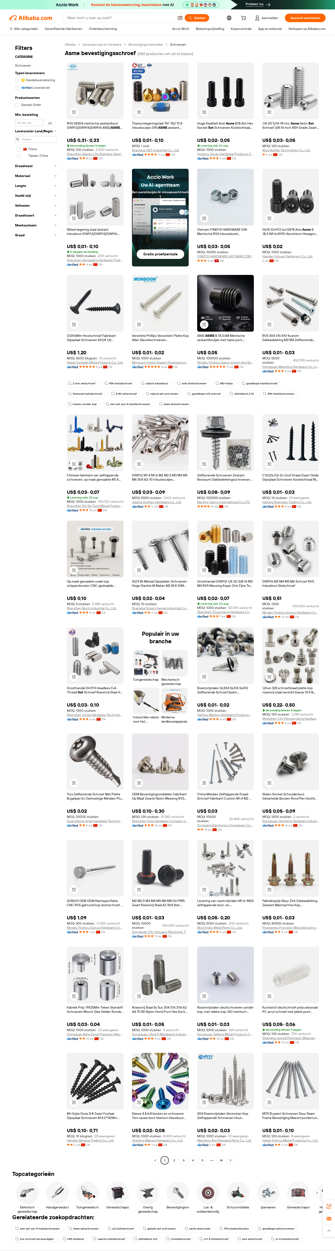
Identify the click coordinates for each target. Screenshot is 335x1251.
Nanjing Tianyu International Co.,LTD (223, 502)
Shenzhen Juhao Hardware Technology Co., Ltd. (95, 715)
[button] (180, 18)
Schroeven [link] (178, 44)
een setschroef (249, 1239)
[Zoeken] (197, 18)
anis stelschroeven (192, 383)
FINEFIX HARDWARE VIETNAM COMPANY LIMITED (225, 256)
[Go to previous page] (155, 1160)
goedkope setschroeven (276, 1229)
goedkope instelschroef (259, 383)
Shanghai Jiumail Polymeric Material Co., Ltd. (290, 1038)
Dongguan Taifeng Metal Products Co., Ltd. (225, 1034)
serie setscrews (197, 1229)
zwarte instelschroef (109, 1239)
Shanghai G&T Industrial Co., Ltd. (155, 150)
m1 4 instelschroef (213, 1239)
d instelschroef (178, 1239)
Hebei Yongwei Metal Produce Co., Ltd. (95, 362)
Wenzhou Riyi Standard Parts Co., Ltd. (224, 1140)
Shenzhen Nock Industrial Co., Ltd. (92, 608)
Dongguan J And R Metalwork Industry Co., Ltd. (160, 1034)
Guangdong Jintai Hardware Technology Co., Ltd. (95, 821)
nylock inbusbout (154, 383)
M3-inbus (224, 383)
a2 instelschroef (121, 1229)
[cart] (244, 18)
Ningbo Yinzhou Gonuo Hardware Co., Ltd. (290, 612)
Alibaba (70, 44)
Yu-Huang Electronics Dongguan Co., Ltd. (225, 825)
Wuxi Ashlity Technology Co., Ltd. (286, 150)
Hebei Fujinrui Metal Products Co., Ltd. (290, 1140)
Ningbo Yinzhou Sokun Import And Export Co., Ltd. (225, 362)
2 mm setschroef (81, 383)
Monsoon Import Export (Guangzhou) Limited (160, 362)
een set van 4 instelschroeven (128, 404)
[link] (329, 1206)
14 (221, 1160)
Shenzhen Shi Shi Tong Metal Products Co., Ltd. (95, 506)
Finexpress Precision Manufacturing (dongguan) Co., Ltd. (290, 927)
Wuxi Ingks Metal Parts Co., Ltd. (220, 927)
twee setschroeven (174, 404)
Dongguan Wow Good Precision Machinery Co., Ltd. (95, 1034)
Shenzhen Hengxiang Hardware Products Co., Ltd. (95, 260)
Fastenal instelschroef (85, 394)
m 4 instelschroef (285, 1239)
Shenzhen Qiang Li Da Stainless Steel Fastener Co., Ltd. (95, 154)
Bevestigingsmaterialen (145, 44)
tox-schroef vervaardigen (34, 1239)
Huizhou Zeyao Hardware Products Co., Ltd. (225, 154)
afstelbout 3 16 (242, 394)
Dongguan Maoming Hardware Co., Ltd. (290, 367)
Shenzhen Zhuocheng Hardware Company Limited (225, 612)
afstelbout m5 (145, 1239)
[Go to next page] (230, 1160)
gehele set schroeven (159, 1229)
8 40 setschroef (124, 394)
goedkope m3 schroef (204, 394)
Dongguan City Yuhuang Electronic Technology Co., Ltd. (160, 932)
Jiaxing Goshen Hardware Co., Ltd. (157, 502)
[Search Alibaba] (120, 17)
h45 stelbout (73, 1239)
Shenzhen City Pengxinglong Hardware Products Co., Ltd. (290, 718)
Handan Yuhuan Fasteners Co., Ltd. (287, 256)
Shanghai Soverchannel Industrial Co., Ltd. (160, 608)
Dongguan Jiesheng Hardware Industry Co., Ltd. (290, 821)
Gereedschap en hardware (102, 44)
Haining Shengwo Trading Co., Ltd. (287, 502)
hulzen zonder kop (82, 404)
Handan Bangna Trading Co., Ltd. (90, 1140)
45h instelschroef (118, 383)
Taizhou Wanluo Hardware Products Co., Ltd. (225, 715)
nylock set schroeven (162, 394)
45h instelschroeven (278, 394)
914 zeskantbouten (234, 1229)
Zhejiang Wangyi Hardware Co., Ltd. (157, 1140)
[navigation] (35, 603)
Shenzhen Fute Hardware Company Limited (160, 821)
